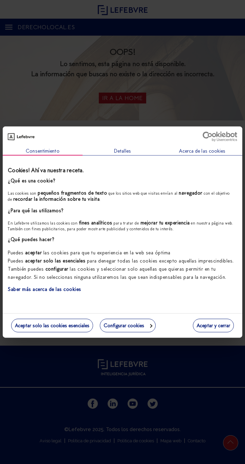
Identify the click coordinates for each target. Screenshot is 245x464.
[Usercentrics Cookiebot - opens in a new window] (207, 137)
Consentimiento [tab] (42, 151)
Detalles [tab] (122, 151)
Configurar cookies (128, 325)
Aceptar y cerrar (213, 325)
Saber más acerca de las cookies (44, 289)
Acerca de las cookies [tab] (202, 151)
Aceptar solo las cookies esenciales (52, 325)
